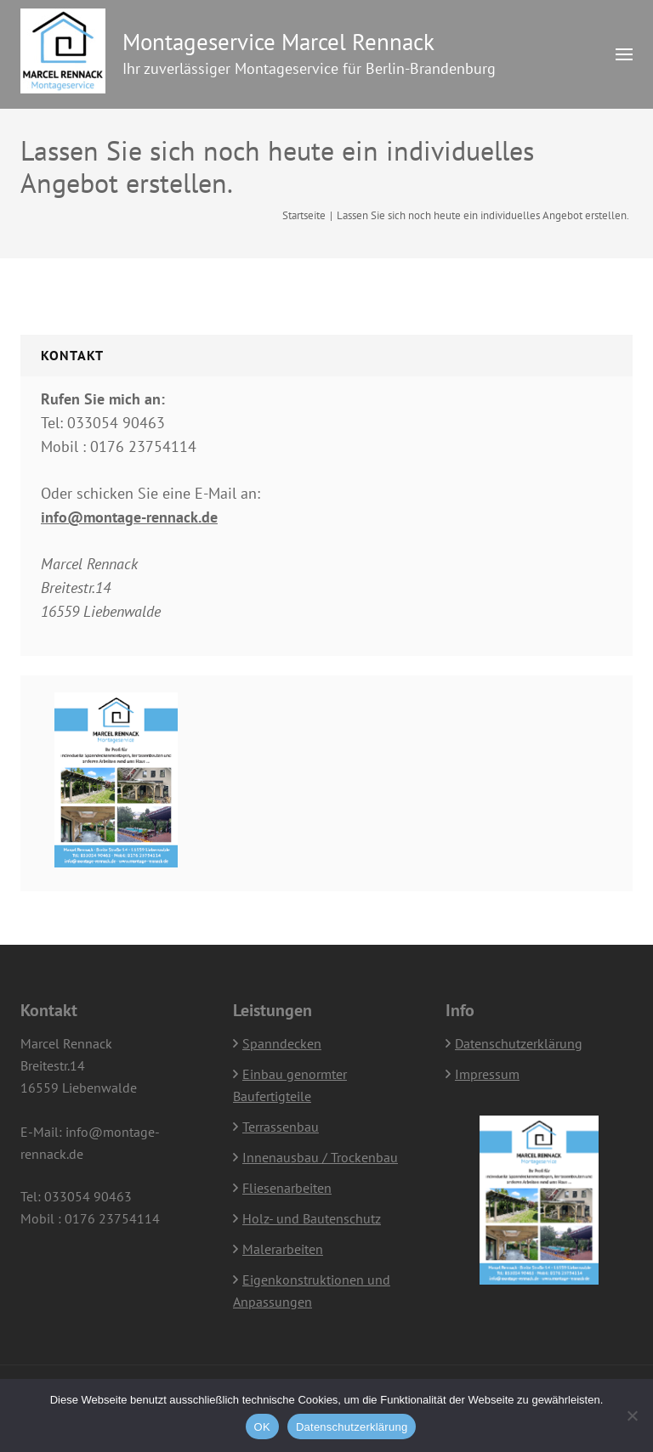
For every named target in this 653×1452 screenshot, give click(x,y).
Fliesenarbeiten (287, 1187)
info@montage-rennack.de (129, 517)
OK (262, 1427)
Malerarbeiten (282, 1248)
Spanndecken (281, 1043)
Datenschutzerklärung (518, 1043)
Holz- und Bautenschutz (311, 1218)
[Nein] (631, 1415)
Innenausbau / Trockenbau (320, 1157)
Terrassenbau (280, 1126)
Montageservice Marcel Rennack (278, 41)
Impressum (487, 1073)
